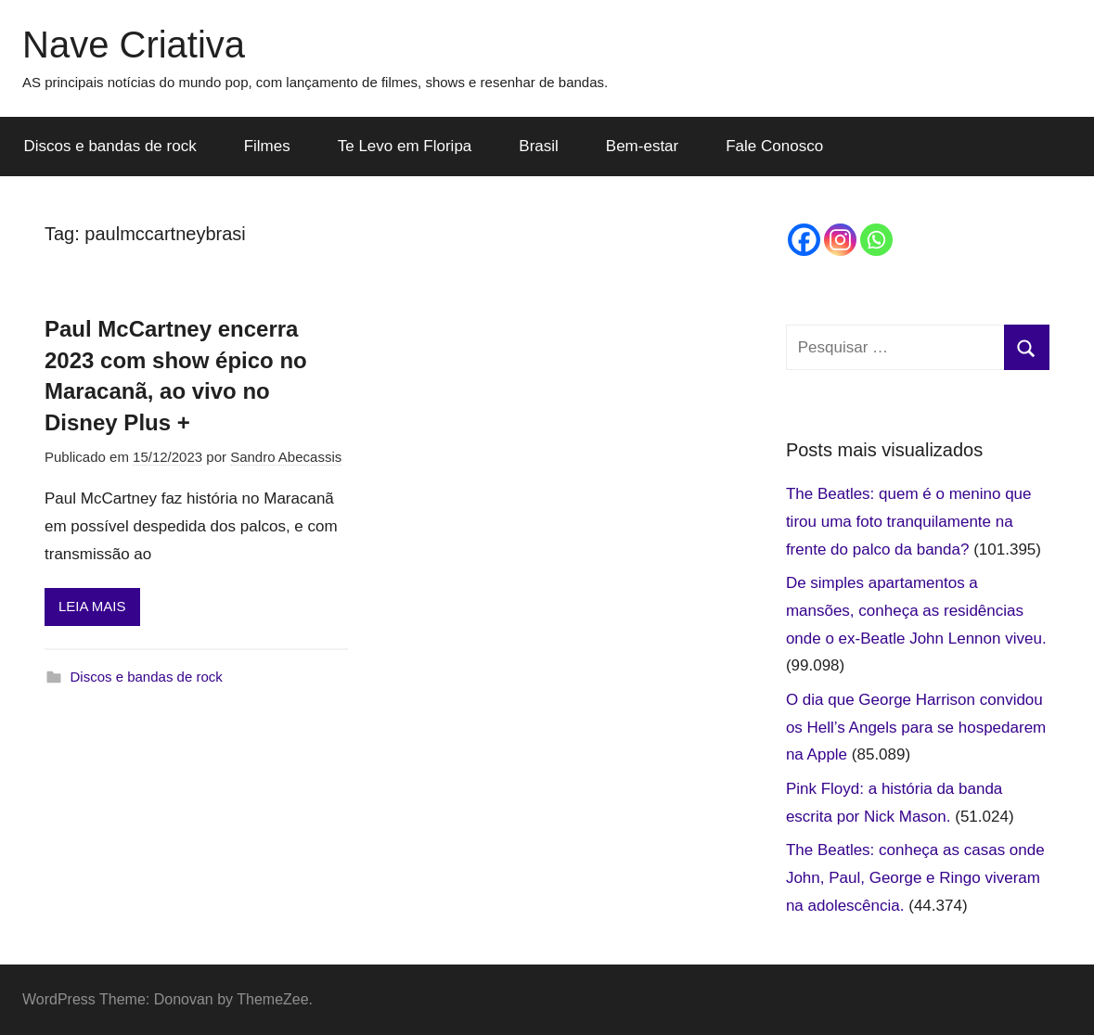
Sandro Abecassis (285, 457)
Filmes (267, 146)
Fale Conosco (774, 146)
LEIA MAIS (92, 606)
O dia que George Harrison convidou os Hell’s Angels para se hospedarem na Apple (916, 727)
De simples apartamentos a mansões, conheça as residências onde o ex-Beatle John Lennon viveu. (916, 610)
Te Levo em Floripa (405, 146)
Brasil (539, 146)
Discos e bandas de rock (110, 146)
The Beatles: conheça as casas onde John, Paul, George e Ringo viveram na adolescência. (915, 877)
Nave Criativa (133, 44)
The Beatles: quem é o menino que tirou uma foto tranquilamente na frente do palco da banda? (909, 521)
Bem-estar (642, 146)
